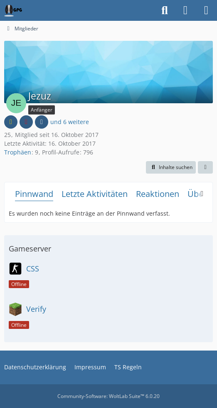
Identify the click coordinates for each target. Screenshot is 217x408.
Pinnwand (34, 193)
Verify (36, 309)
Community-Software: (108, 396)
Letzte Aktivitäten (95, 193)
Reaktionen (157, 193)
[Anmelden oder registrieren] (185, 10)
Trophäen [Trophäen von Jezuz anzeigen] (17, 152)
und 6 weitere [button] (69, 122)
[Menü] (206, 10)
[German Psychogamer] (13, 10)
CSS (32, 269)
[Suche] (164, 10)
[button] (171, 167)
